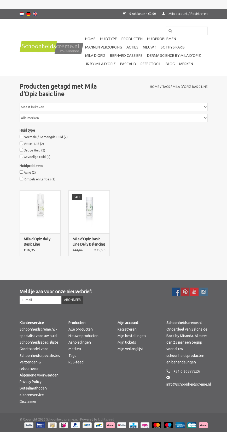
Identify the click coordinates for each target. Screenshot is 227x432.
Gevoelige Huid (37, 157)
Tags (166, 86)
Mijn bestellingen (132, 336)
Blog (170, 64)
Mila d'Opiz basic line (190, 86)
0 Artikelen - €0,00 (140, 13)
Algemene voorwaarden (39, 375)
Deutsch (28, 14)
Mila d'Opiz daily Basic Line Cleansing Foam (37, 242)
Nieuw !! (149, 47)
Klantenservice (32, 395)
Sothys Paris (173, 47)
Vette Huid (34, 143)
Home (90, 39)
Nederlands (22, 14)
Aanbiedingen (79, 342)
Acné (30, 172)
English (35, 14)
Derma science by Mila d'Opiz (174, 55)
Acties (132, 47)
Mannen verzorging (103, 47)
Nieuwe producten (83, 336)
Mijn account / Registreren (185, 13)
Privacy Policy (31, 382)
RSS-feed (76, 362)
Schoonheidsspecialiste (39, 342)
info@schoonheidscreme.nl (188, 384)
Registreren (127, 329)
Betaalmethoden (33, 388)
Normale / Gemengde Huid (46, 137)
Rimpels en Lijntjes (39, 179)
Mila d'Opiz (95, 55)
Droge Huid (34, 150)
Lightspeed (106, 419)
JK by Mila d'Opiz (100, 64)
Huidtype (108, 39)
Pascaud (128, 64)
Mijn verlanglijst (130, 349)
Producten (132, 39)
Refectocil (151, 64)
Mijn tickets (127, 342)
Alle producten (80, 329)
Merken (186, 64)
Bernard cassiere (126, 55)
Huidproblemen (161, 39)
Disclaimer (28, 401)
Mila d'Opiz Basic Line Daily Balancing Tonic (89, 242)
